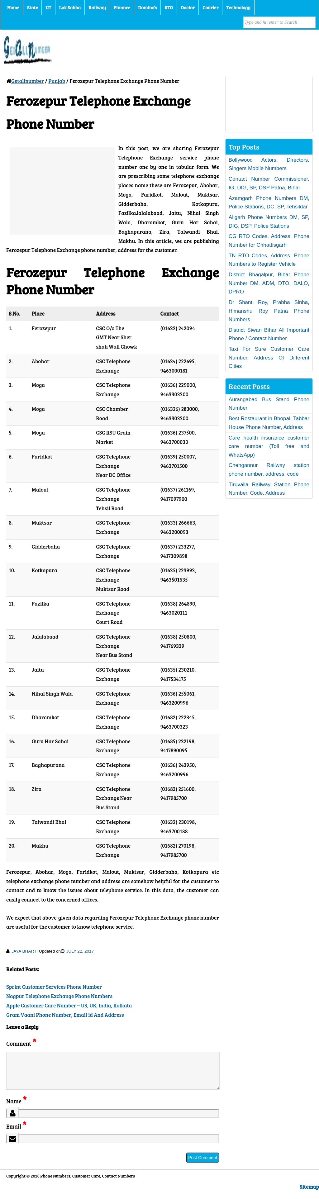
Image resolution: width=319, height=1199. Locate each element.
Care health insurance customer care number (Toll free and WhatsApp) (269, 446)
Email (16, 1134)
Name (16, 1108)
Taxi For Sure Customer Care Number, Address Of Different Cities (269, 357)
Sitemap (309, 1194)
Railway (97, 7)
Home (13, 7)
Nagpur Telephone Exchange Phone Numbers (59, 996)
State (32, 7)
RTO (168, 7)
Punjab (56, 80)
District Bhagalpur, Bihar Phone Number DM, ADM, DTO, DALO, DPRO (269, 283)
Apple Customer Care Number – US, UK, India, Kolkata (69, 1005)
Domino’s (147, 7)
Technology (238, 7)
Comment (21, 1043)
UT (48, 7)
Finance (122, 7)
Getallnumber (27, 80)
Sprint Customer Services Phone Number (54, 986)
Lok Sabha (70, 7)
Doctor (188, 7)
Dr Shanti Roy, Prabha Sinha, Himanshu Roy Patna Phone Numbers (269, 310)
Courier (210, 7)
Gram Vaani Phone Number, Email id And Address (65, 1014)
